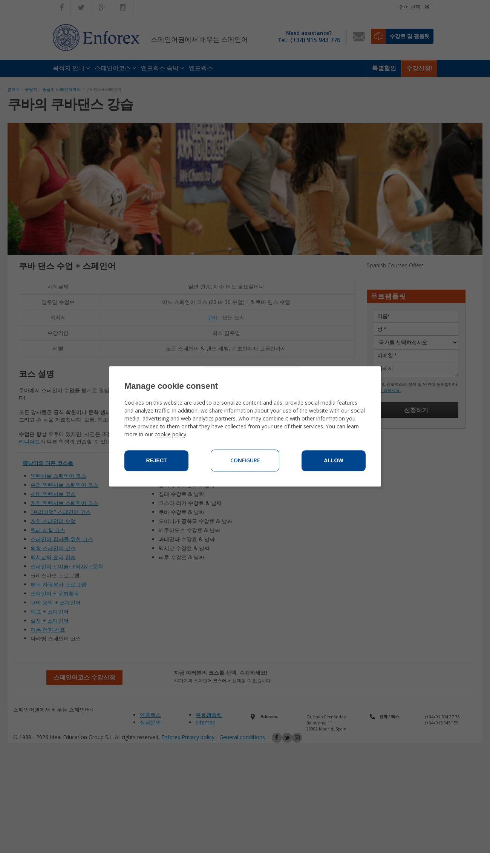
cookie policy (170, 434)
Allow (333, 461)
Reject (156, 461)
